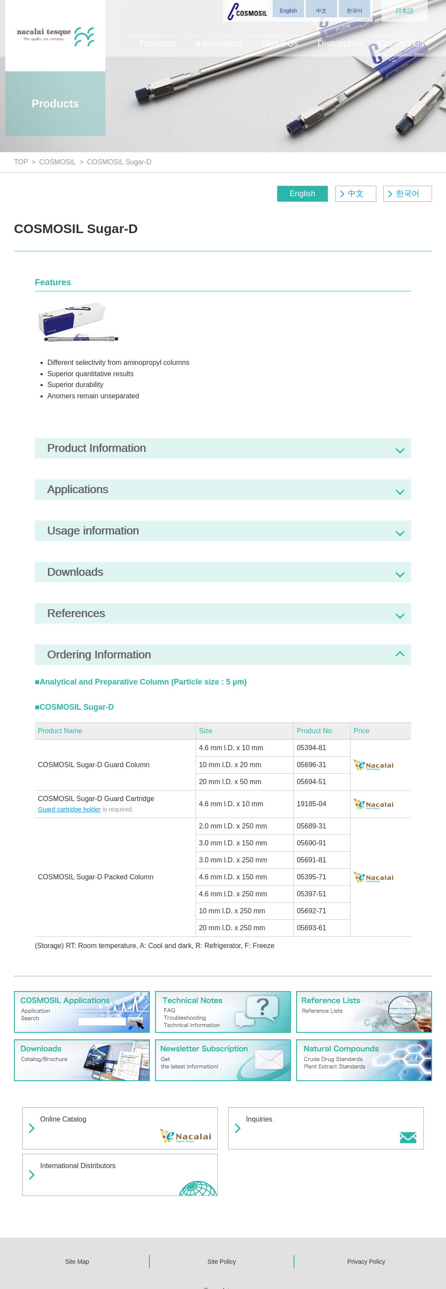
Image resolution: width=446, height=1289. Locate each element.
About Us (279, 38)
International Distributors (84, 1151)
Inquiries (266, 1120)
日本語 (404, 10)
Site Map (77, 1229)
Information (218, 38)
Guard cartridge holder (69, 809)
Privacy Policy (366, 1229)
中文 (321, 11)
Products (157, 38)
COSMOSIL (57, 162)
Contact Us (401, 38)
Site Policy (221, 1229)
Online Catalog (70, 1120)
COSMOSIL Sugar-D (119, 162)
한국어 (354, 11)
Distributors (340, 38)
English (288, 11)
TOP (21, 162)
